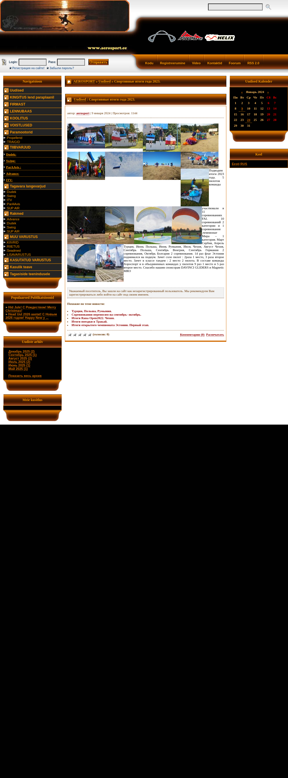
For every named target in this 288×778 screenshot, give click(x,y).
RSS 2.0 (253, 63)
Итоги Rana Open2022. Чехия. (93, 318)
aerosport (82, 113)
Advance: (12, 173)
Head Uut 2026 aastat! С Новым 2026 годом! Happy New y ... (31, 315)
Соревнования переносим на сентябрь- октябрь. (106, 314)
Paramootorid (21, 132)
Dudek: (11, 154)
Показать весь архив (25, 376)
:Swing (11, 196)
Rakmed (17, 214)
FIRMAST (17, 104)
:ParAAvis (13, 204)
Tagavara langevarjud (28, 186)
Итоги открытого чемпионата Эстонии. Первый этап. (110, 325)
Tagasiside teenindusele (30, 274)
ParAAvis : (13, 167)
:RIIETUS (12, 246)
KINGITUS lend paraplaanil (32, 97)
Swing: (10, 160)
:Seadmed (13, 250)
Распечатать (215, 334)
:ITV (9, 200)
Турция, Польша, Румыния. (92, 311)
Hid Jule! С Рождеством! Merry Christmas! (31, 308)
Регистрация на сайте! (28, 68)
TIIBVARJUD (20, 147)
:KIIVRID (12, 242)
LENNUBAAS (21, 111)
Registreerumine (172, 63)
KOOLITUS (19, 118)
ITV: (9, 180)
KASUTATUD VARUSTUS (30, 260)
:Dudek (11, 192)
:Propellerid (14, 137)
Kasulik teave (21, 267)
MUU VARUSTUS (24, 237)
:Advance (12, 219)
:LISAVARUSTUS (18, 254)
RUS (243, 164)
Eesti (235, 164)
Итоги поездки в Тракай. (89, 321)
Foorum (235, 63)
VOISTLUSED (21, 125)
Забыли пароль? (62, 68)
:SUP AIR (12, 208)
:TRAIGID (13, 142)
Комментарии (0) (192, 334)
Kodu (149, 63)
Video (196, 63)
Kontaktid (214, 63)
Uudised (17, 90)
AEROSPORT (84, 81)
